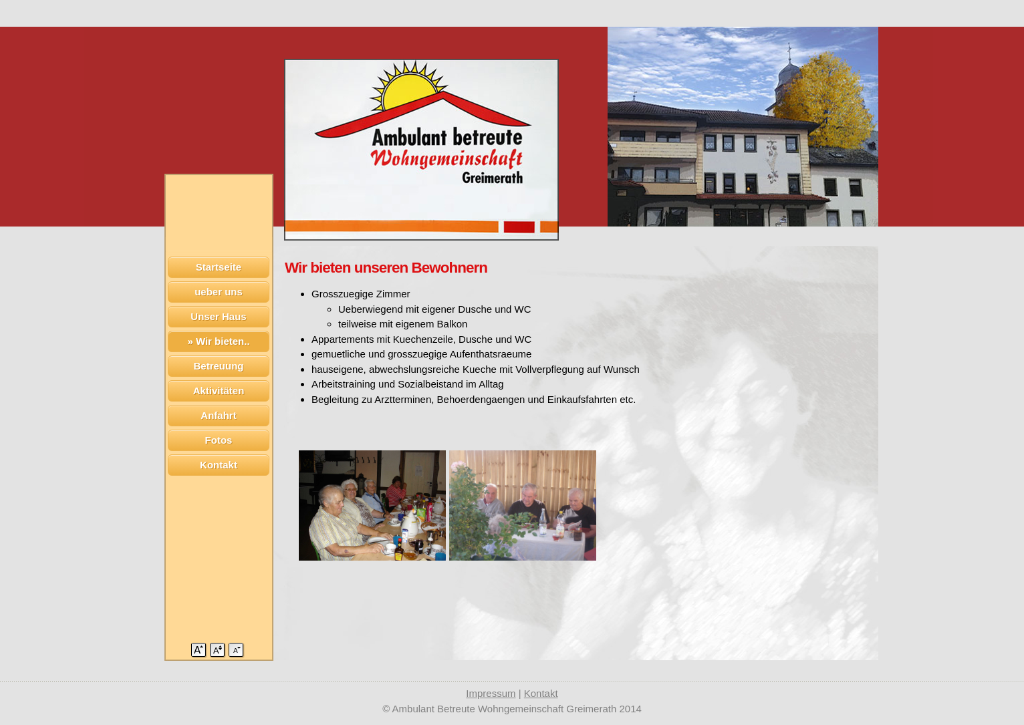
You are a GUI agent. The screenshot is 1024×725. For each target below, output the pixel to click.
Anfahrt (218, 415)
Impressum (490, 693)
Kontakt (218, 464)
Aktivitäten (219, 390)
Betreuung (219, 366)
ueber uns (219, 291)
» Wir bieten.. (218, 341)
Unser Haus (218, 316)
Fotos (219, 440)
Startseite (218, 267)
